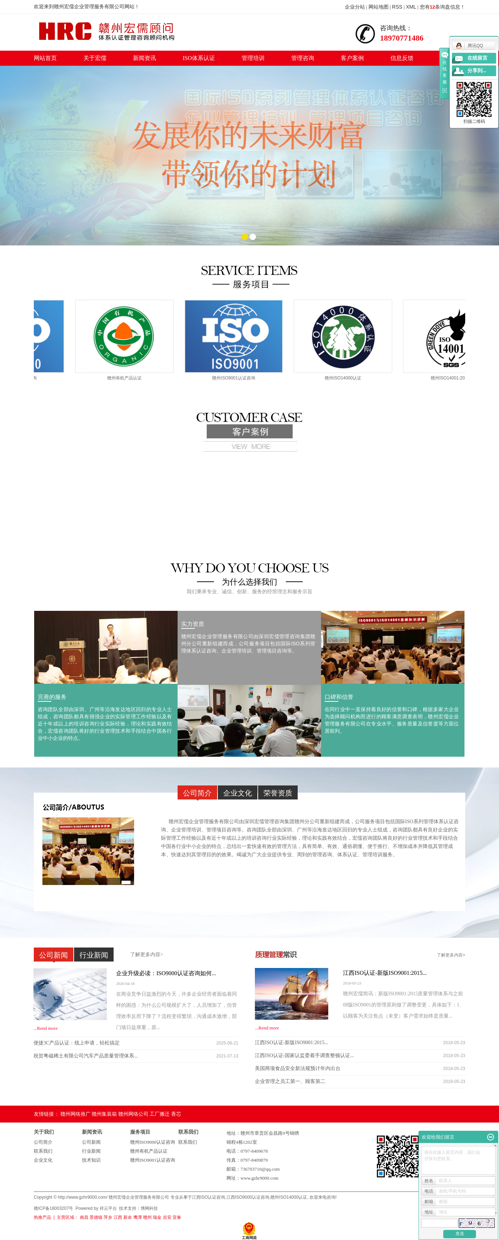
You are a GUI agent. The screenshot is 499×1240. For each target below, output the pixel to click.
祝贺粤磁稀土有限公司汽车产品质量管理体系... (85, 1056)
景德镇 (96, 1217)
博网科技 (149, 1208)
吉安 (167, 1217)
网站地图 (378, 7)
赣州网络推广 (75, 1114)
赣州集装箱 (104, 1114)
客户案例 (352, 58)
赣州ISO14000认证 (346, 378)
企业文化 (43, 1160)
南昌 (84, 1217)
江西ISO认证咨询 (208, 1197)
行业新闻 (91, 1151)
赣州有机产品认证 (127, 378)
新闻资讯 (144, 58)
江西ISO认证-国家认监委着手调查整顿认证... (304, 1055)
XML (411, 7)
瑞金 (157, 1217)
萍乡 (108, 1217)
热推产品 (42, 1217)
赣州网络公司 (133, 1114)
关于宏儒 (94, 58)
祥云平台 (108, 1208)
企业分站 (355, 7)
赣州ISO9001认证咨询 (236, 378)
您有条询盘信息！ (442, 7)
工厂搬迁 (160, 1114)
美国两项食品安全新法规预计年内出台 (297, 1068)
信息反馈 (401, 58)
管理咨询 (302, 58)
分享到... (476, 70)
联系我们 (43, 1151)
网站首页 (45, 58)
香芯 (176, 1114)
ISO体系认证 (199, 58)
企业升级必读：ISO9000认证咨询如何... (166, 973)
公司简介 (43, 1142)
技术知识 (91, 1160)
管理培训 (253, 58)
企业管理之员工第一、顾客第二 (290, 1081)
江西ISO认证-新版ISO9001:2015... (385, 973)
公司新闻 (91, 1142)
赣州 (147, 1217)
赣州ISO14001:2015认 (455, 378)
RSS (397, 7)
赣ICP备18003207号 (53, 1208)
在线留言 (477, 58)
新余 (127, 1217)
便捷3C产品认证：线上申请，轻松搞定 (76, 1043)
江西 (118, 1217)
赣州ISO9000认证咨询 (152, 1142)
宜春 (177, 1217)
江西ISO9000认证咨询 (247, 1197)
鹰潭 (137, 1217)
